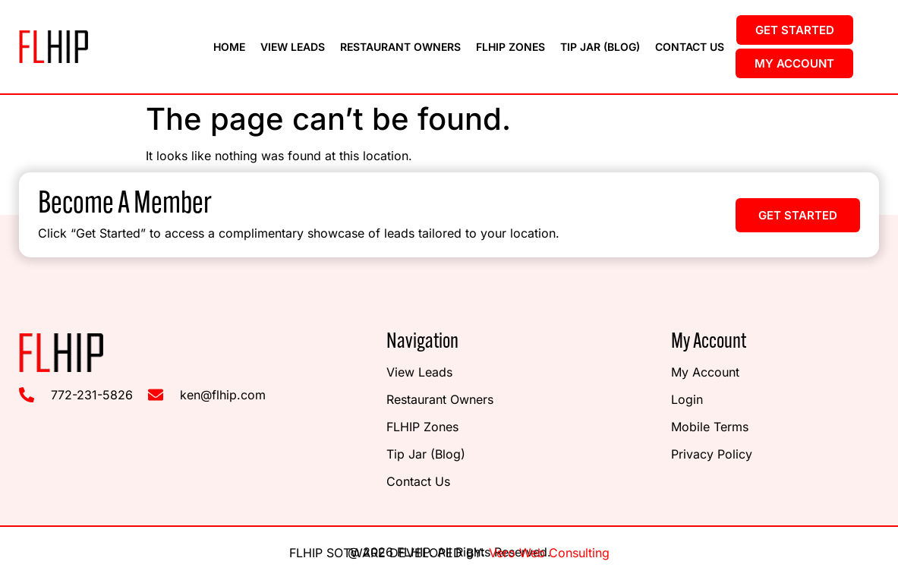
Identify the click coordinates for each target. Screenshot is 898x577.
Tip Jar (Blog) (600, 46)
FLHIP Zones (510, 46)
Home (229, 46)
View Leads (292, 46)
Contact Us (689, 46)
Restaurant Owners (400, 46)
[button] (798, 215)
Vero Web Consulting (549, 552)
